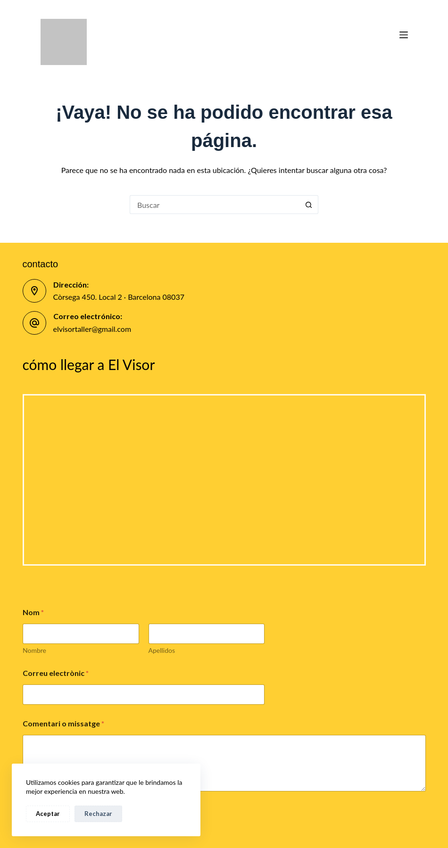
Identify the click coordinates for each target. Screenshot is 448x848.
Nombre (34, 650)
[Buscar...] (214, 204)
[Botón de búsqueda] (308, 204)
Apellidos (161, 650)
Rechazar (98, 813)
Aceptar (48, 813)
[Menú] (403, 35)
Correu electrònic (56, 672)
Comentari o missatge (64, 723)
